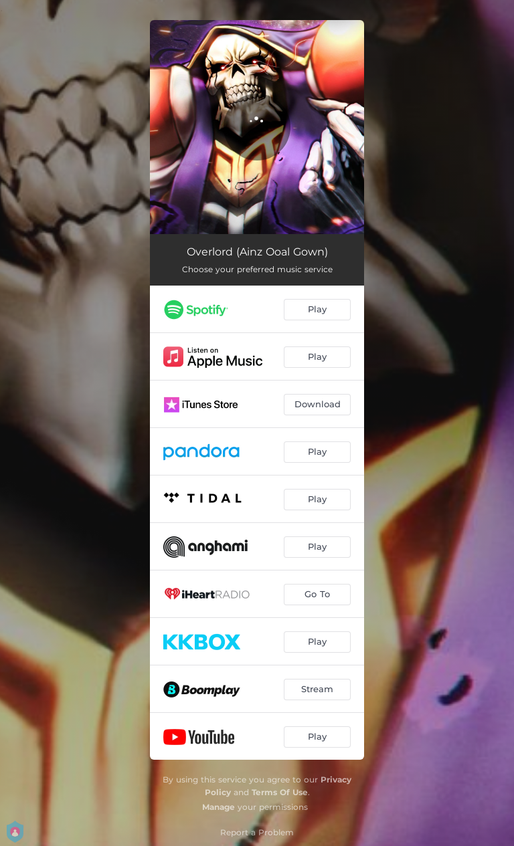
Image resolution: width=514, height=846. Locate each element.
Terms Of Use (280, 792)
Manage (218, 807)
